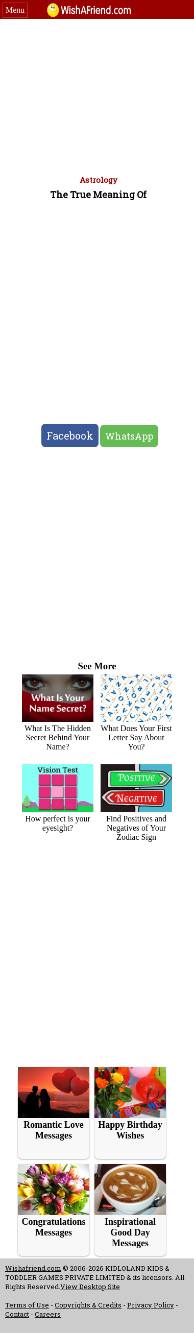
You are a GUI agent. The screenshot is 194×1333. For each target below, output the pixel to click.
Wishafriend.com (33, 1268)
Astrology (98, 180)
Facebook (69, 435)
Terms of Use (27, 1305)
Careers (48, 1314)
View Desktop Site (90, 1286)
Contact (17, 1314)
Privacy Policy (150, 1305)
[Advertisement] (97, 95)
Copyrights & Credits (88, 1305)
